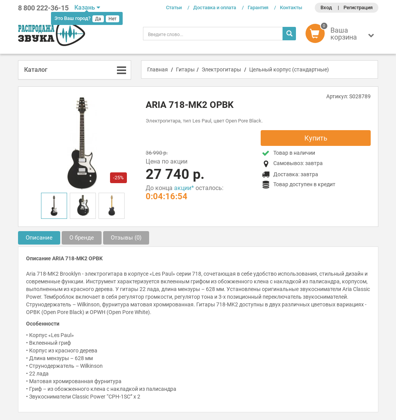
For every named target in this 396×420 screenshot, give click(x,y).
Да (98, 18)
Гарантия (258, 7)
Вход (326, 7)
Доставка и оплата (214, 7)
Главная (157, 69)
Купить (315, 138)
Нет (112, 18)
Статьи (174, 7)
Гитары (185, 69)
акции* (184, 188)
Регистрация (358, 7)
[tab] (74, 70)
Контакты (291, 7)
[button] (342, 35)
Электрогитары (221, 69)
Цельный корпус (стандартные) (289, 69)
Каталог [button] (36, 69)
